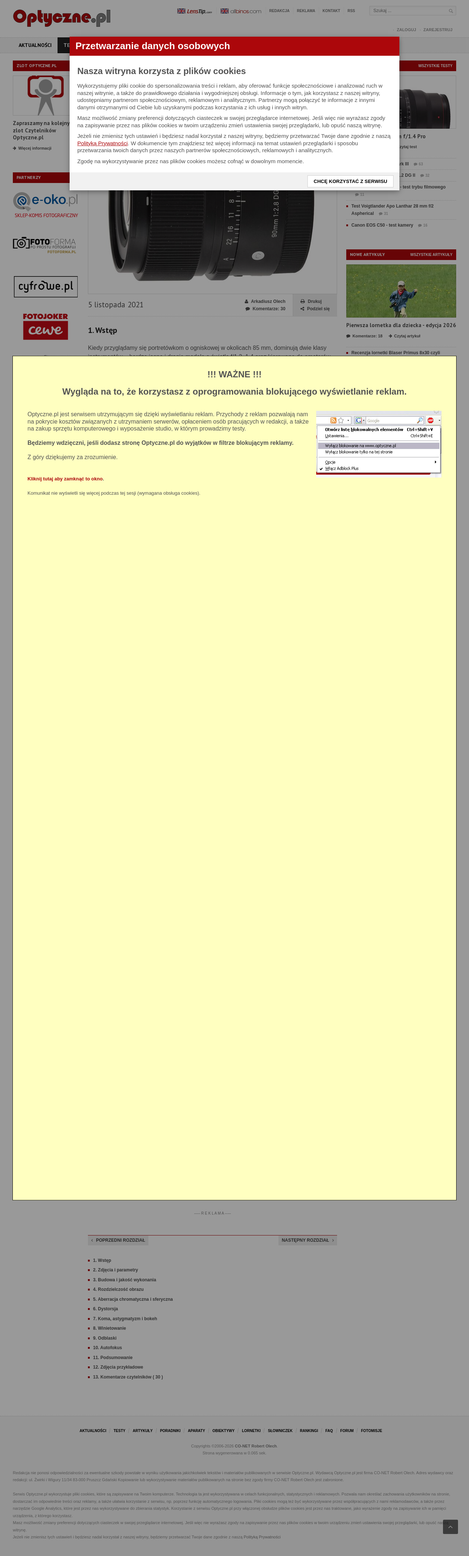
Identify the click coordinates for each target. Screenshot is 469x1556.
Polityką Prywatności (102, 143)
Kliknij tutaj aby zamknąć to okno (65, 479)
